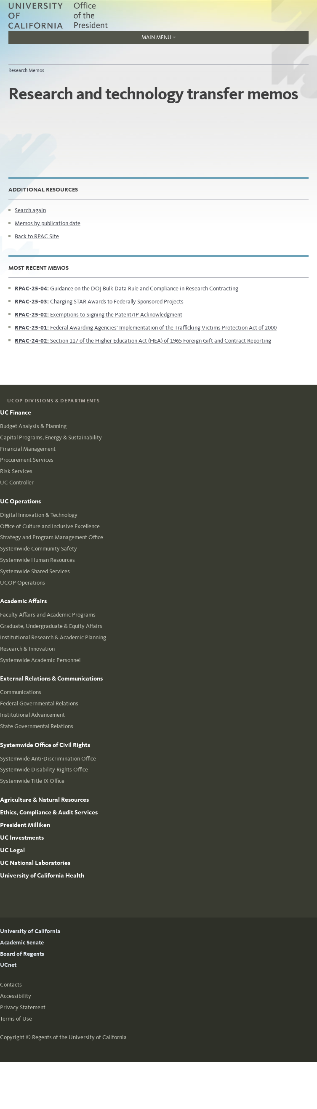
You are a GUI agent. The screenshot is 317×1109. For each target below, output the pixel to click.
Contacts (11, 984)
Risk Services (16, 471)
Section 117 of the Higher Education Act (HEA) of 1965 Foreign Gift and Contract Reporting (143, 340)
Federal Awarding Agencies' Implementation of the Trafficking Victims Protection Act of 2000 (146, 327)
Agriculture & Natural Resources (44, 799)
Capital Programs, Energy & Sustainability (51, 437)
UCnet (8, 964)
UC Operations (20, 501)
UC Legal (12, 850)
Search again (30, 210)
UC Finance (15, 412)
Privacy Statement (22, 1007)
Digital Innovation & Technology (38, 515)
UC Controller (17, 482)
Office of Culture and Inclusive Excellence (50, 526)
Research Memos (26, 70)
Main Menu (92, 39)
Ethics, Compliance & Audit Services (49, 812)
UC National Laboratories (35, 863)
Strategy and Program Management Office (51, 537)
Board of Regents (22, 953)
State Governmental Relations (36, 726)
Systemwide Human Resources (37, 560)
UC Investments (22, 837)
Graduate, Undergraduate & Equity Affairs (51, 626)
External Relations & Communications (51, 678)
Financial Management (28, 448)
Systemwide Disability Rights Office (44, 769)
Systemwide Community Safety (38, 548)
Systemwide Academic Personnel (40, 660)
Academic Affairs (23, 601)
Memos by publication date (47, 223)
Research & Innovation (27, 648)
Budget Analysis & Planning (33, 426)
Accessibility (15, 996)
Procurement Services (26, 459)
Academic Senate (22, 942)
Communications (20, 692)
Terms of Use (16, 1018)
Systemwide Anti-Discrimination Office (48, 758)
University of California (30, 931)
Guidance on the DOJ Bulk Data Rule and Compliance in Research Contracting (126, 288)
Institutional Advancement (32, 714)
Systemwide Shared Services (35, 571)
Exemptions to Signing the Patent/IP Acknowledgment (98, 314)
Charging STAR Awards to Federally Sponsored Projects (99, 301)
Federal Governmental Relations (39, 703)
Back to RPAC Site (37, 236)
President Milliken (25, 825)
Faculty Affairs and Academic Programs (48, 614)
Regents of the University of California (79, 1037)
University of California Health (42, 875)
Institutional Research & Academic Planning (53, 637)
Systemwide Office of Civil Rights (45, 745)
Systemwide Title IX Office (32, 781)
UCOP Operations (22, 582)
